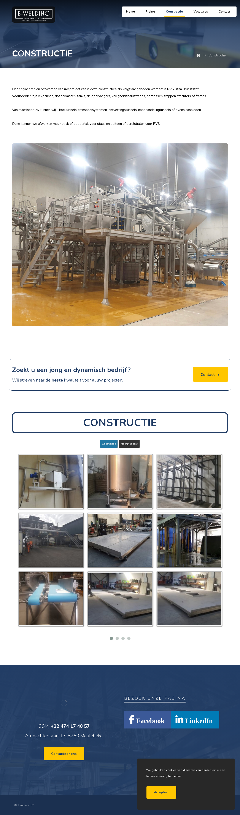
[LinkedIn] (195, 719)
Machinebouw (129, 444)
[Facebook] (147, 719)
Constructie (109, 444)
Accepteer (161, 792)
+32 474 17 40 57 (70, 726)
